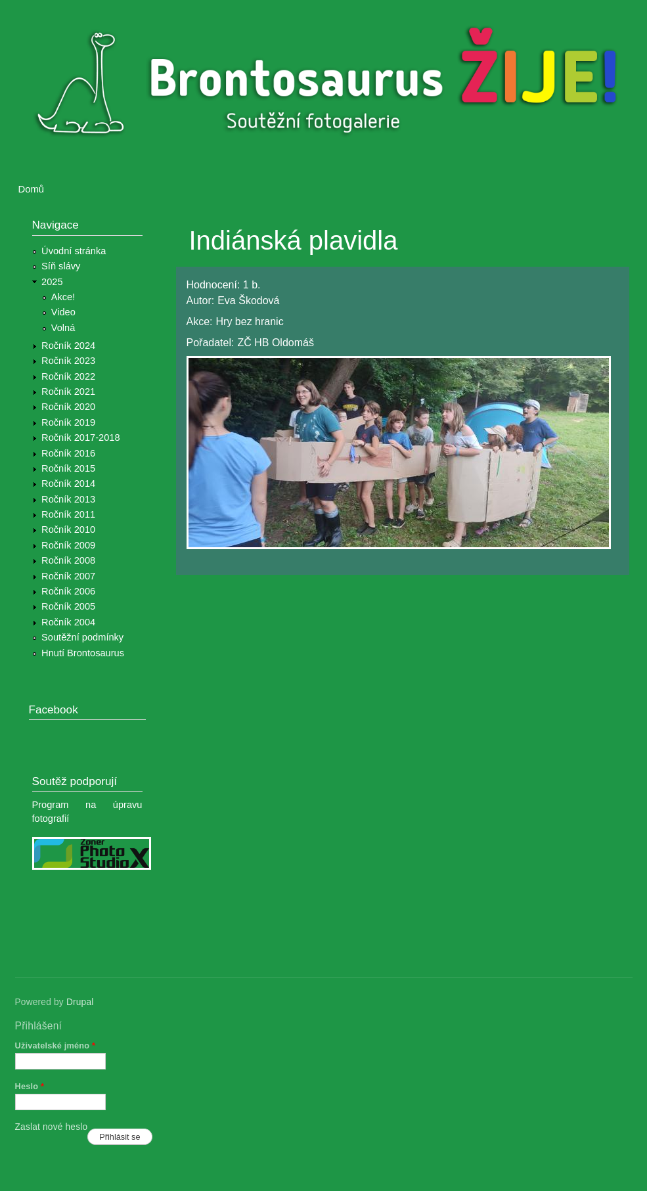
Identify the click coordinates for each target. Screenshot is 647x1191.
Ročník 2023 (68, 360)
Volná (63, 328)
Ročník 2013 (68, 499)
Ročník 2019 (68, 422)
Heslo (30, 1086)
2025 (52, 282)
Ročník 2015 (68, 468)
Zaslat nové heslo (51, 1127)
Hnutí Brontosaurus (82, 653)
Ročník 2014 (68, 483)
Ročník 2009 (68, 545)
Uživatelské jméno (55, 1045)
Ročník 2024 (68, 345)
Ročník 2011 (68, 514)
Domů (31, 189)
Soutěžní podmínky (82, 637)
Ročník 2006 (68, 591)
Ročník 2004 (68, 622)
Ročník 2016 (68, 453)
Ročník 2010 (68, 529)
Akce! (63, 297)
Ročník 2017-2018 (80, 437)
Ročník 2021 (68, 391)
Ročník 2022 (68, 376)
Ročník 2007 (68, 576)
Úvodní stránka (73, 251)
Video (63, 312)
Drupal (80, 1002)
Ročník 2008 (68, 560)
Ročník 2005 (68, 606)
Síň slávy (60, 266)
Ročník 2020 (68, 406)
